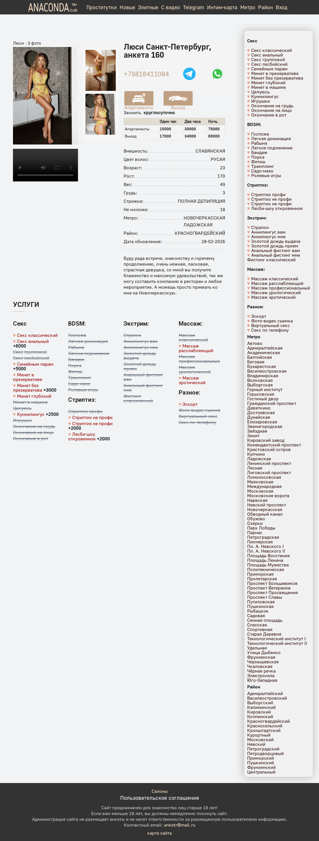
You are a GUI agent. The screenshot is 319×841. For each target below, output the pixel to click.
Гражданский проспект (271, 403)
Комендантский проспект (274, 445)
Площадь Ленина (265, 560)
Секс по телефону (197, 422)
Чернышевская (263, 661)
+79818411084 (146, 73)
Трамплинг (79, 377)
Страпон (132, 335)
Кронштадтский (264, 730)
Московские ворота (268, 495)
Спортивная (260, 629)
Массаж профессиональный (199, 359)
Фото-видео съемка (199, 410)
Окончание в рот (30, 438)
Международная (264, 486)
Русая (218, 159)
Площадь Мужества (268, 565)
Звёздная (257, 431)
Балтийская (259, 357)
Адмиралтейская (265, 348)
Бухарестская (261, 366)
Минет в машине (30, 402)
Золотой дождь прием (140, 366)
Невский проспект (266, 505)
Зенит (253, 435)
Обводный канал (265, 514)
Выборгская (260, 385)
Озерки (255, 523)
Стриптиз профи (85, 411)
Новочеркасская (204, 218)
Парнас (254, 532)
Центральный (261, 772)
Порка (74, 365)
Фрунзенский (261, 767)
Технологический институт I (276, 638)
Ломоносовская (264, 477)
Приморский (260, 758)
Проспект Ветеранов (269, 588)
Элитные (148, 7)
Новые (127, 7)
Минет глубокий (34, 396)
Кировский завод (265, 440)
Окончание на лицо (33, 432)
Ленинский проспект (269, 463)
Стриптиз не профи (92, 417)
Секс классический (37, 335)
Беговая (255, 362)
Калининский (261, 707)
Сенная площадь (264, 620)
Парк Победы (261, 528)
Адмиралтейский (265, 693)
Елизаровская (262, 422)
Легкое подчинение (88, 353)
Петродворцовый (265, 753)
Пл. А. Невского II (266, 551)
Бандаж (76, 359)
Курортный (259, 735)
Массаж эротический (192, 380)
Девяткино (259, 408)
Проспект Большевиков (272, 583)
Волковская (260, 380)
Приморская (260, 574)
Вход (282, 7)
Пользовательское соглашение (159, 797)
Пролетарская (262, 578)
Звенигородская (264, 426)
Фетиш (75, 371)
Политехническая (265, 569)
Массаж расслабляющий (196, 348)
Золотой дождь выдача (140, 355)
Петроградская (263, 537)
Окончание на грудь (34, 426)
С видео (170, 7)
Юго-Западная (262, 680)
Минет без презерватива (27, 387)
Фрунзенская (261, 657)
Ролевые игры (83, 390)
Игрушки (22, 420)
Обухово (256, 518)
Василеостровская (267, 371)
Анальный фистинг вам (143, 377)
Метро (247, 7)
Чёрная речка (261, 671)
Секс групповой (30, 352)
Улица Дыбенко (264, 652)
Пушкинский (260, 762)
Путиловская (261, 602)
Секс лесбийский (31, 358)
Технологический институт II (277, 643)
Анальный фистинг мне (143, 387)
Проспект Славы (264, 597)
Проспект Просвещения (272, 592)
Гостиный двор (263, 398)
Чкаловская (260, 666)
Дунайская (258, 417)
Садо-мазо (79, 383)
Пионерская (260, 542)
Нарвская (257, 500)
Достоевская (261, 412)
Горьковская (260, 394)
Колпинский (260, 716)
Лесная (254, 468)
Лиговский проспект (269, 472)
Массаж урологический (195, 369)
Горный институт (264, 389)
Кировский (259, 712)
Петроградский (263, 749)
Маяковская (260, 482)
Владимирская (262, 375)
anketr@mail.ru (179, 825)
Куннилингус (30, 414)
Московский (260, 739)
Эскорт (189, 404)
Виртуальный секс (198, 416)
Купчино (256, 454)
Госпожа (77, 335)
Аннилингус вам (141, 341)
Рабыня (76, 347)
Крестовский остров (269, 449)
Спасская (257, 625)
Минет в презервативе (27, 377)
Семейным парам (35, 364)
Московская (260, 491)
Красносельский (264, 726)
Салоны (160, 791)
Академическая (263, 352)
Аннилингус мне (141, 347)
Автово (254, 343)
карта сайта (159, 833)
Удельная (257, 648)
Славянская (210, 151)
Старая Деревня (264, 634)
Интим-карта (222, 7)
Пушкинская (260, 606)
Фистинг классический (138, 398)
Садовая (256, 615)
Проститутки (101, 7)
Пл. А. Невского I (265, 546)
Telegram (193, 7)
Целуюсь (22, 408)
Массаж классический (193, 337)
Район (265, 7)
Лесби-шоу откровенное (82, 436)
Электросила (261, 675)
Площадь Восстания (268, 555)
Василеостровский (267, 698)
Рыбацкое (257, 611)
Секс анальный (33, 341)
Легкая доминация (88, 341)
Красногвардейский (200, 233)
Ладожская (198, 225)
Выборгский (260, 702)
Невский (256, 744)
